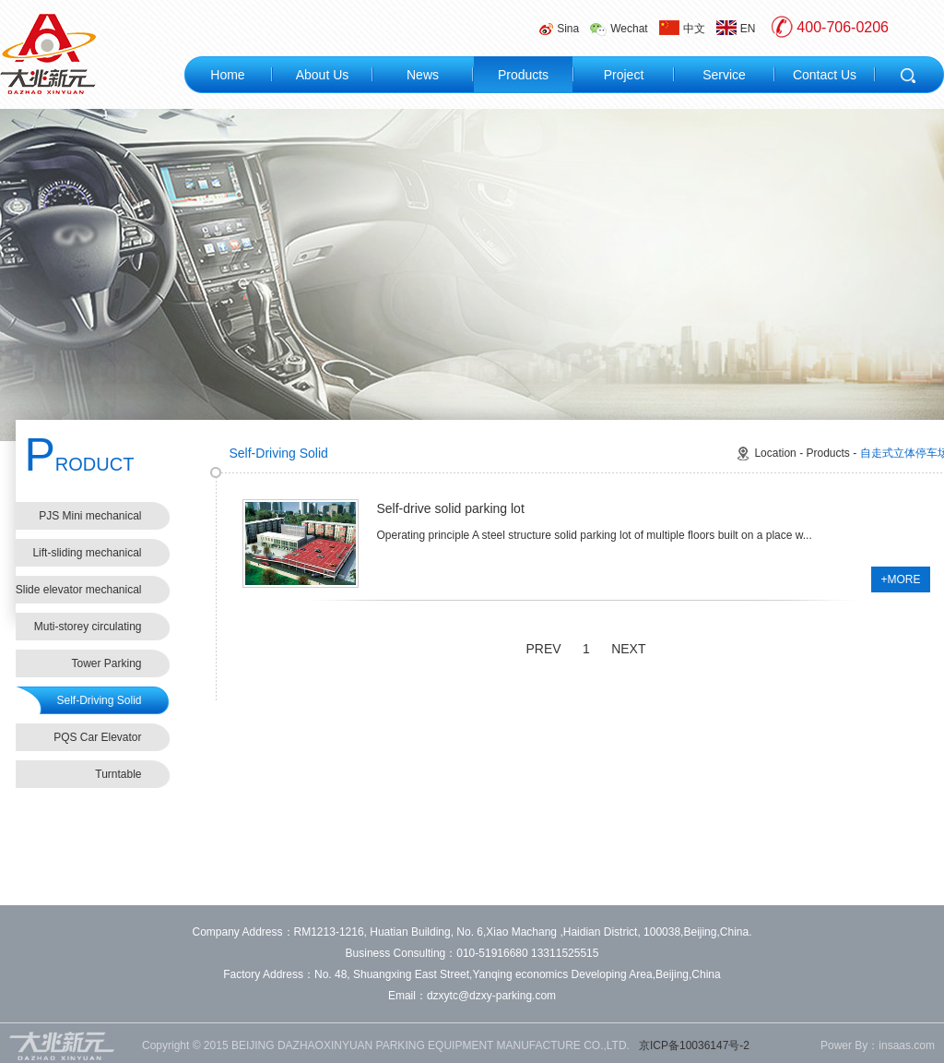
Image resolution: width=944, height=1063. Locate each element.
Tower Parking (106, 663)
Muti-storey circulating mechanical (88, 630)
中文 (682, 27)
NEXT (628, 648)
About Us (322, 74)
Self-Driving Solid (98, 700)
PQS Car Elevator (97, 737)
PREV (543, 648)
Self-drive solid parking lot (451, 508)
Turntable (118, 774)
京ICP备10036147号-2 (694, 1045)
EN (736, 27)
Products (523, 74)
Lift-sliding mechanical (86, 552)
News (423, 74)
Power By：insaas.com (877, 1045)
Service (724, 74)
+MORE (900, 579)
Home (227, 74)
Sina (559, 28)
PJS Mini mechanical (90, 515)
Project (624, 74)
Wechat (618, 29)
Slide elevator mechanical (79, 589)
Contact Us (824, 74)
